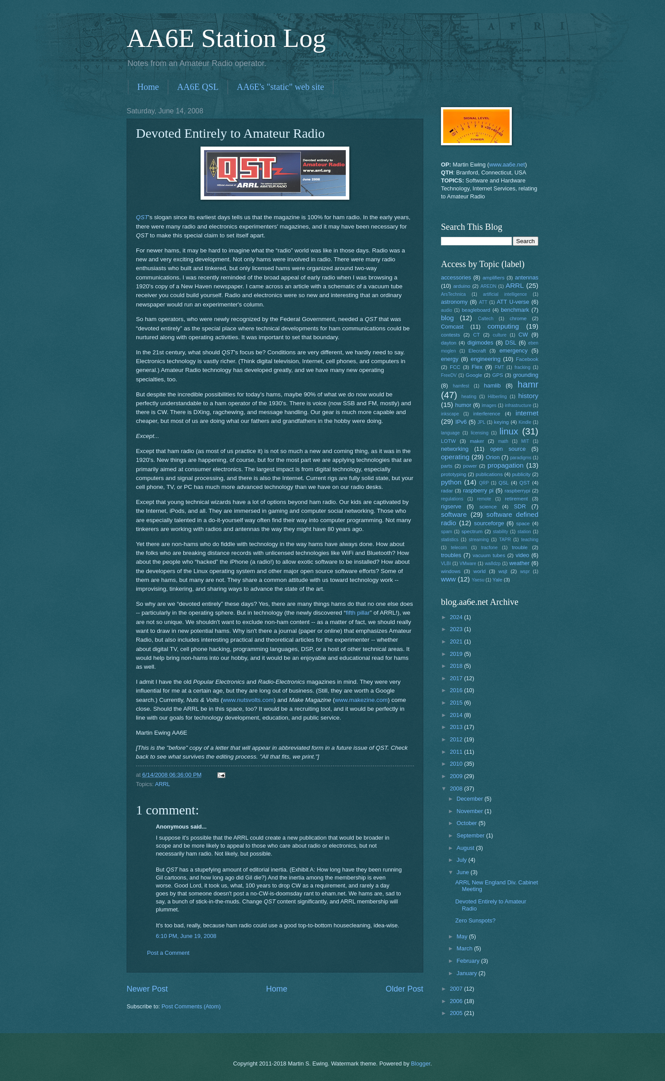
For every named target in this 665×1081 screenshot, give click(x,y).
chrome (518, 318)
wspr (525, 571)
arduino (462, 286)
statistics (449, 539)
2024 (457, 617)
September (471, 835)
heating (468, 396)
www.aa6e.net (507, 164)
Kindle (524, 422)
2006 (457, 1001)
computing (503, 326)
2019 (457, 654)
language (450, 432)
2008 (457, 788)
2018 (457, 666)
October (467, 823)
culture (499, 335)
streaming (479, 539)
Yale (497, 579)
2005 (457, 1013)
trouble (519, 547)
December (470, 798)
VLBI (446, 563)
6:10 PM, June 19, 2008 (186, 936)
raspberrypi (517, 490)
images (489, 405)
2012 (457, 739)
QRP (484, 482)
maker (477, 441)
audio (446, 310)
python (451, 482)
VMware (468, 563)
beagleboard (476, 310)
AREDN (488, 286)
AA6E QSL (198, 87)
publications (489, 474)
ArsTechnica (453, 294)
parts (446, 466)
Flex (477, 367)
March (465, 948)
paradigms (520, 457)
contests (450, 334)
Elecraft (477, 350)
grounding (525, 375)
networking (454, 449)
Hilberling (497, 396)
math (503, 441)
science (488, 506)
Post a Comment (168, 952)
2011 (457, 751)
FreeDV (448, 375)
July (462, 859)
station (524, 531)
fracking (522, 367)
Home (148, 87)
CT (476, 334)
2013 (457, 727)
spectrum (472, 531)
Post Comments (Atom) (191, 1006)
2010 (457, 763)
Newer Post (147, 988)
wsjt (503, 571)
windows (450, 571)
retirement (516, 498)
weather (519, 563)
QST (142, 217)
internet (527, 413)
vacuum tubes (489, 555)
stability (500, 531)
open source (508, 449)
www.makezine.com (361, 700)
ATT (483, 302)
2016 (457, 690)
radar (447, 490)
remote (484, 498)
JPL (481, 422)
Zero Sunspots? (475, 920)
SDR (520, 506)
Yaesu (478, 579)
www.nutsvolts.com (248, 700)
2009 (457, 776)
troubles (451, 555)
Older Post (404, 988)
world (479, 571)
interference (486, 413)
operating (455, 457)
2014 (457, 715)
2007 (457, 988)
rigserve (451, 506)
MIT (525, 441)
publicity (521, 474)
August (466, 848)
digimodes (480, 342)
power (470, 466)
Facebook (527, 359)
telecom (459, 547)
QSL (504, 482)
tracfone (489, 547)
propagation (505, 465)
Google (474, 375)
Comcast (452, 326)
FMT (499, 367)
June (463, 872)
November (470, 811)
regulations (452, 498)
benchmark (515, 309)
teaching (529, 539)
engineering (485, 359)
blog (447, 318)
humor (463, 405)
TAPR (505, 539)
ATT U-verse (513, 301)
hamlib (492, 385)
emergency (513, 350)
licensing (479, 432)
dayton (448, 342)
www (448, 579)
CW (523, 334)
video (523, 555)
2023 (457, 629)
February (468, 960)
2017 (457, 678)
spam (446, 531)
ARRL (162, 784)
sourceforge (489, 523)
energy (449, 359)
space (523, 523)
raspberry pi (478, 490)
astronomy (454, 301)
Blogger (420, 1063)
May (462, 936)
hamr (528, 384)
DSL (510, 342)
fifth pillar (358, 612)
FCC (455, 367)
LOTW (448, 441)
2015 (457, 702)
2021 (457, 641)
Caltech (485, 318)
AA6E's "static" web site (280, 87)
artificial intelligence (505, 294)
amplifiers (494, 277)
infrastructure (518, 405)
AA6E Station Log (226, 38)
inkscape (450, 413)
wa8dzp (493, 563)
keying (501, 422)
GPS (497, 375)
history (528, 395)
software (454, 514)
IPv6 (461, 421)
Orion (492, 457)
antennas (526, 277)
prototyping (453, 474)
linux (508, 431)
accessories (456, 277)
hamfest (461, 386)
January (467, 973)
